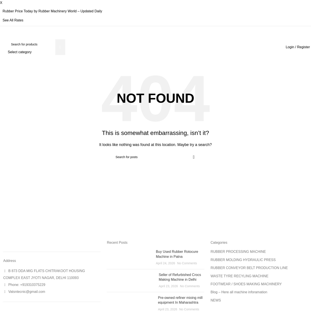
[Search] (36, 44)
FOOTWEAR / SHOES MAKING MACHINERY (246, 284)
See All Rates (13, 20)
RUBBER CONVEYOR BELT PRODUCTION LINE (249, 268)
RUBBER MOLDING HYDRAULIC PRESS (243, 260)
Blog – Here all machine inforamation (239, 292)
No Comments (187, 263)
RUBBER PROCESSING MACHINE (238, 251)
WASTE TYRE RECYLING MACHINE (239, 276)
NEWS (216, 300)
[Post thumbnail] (130, 257)
